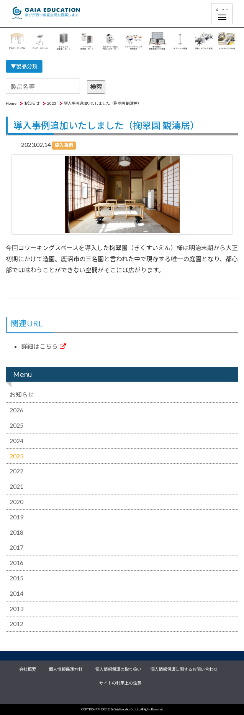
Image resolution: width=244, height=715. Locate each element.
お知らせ (31, 103)
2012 (16, 623)
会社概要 (27, 669)
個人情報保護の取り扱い (118, 669)
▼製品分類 (24, 66)
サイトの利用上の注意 (120, 682)
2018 (16, 532)
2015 (16, 578)
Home (11, 103)
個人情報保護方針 (65, 669)
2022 (16, 470)
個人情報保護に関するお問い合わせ (184, 669)
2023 (51, 103)
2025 (16, 425)
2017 (16, 547)
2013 (16, 608)
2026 (16, 410)
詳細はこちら (43, 346)
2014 (16, 593)
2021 (16, 486)
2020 (16, 501)
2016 (16, 562)
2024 (16, 440)
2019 (16, 517)
